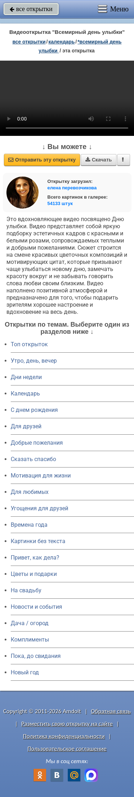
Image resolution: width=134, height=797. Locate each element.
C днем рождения (34, 410)
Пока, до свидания (36, 656)
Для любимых (30, 492)
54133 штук (60, 203)
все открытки (31, 8)
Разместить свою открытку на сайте (67, 723)
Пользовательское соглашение (67, 748)
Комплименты (30, 639)
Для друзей (26, 426)
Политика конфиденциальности (64, 736)
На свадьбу (26, 590)
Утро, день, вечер (34, 360)
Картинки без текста (38, 541)
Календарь (61, 42)
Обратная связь (111, 711)
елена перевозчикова (72, 187)
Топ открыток (29, 344)
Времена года (29, 524)
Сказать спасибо (33, 459)
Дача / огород (30, 623)
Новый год (25, 672)
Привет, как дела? (35, 557)
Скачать (98, 160)
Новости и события (36, 606)
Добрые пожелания (37, 442)
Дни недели (26, 377)
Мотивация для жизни (41, 475)
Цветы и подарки (34, 574)
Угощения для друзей (39, 508)
